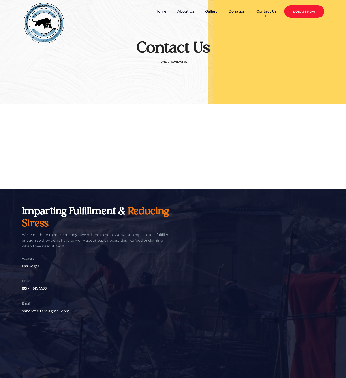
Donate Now (304, 11)
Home (163, 61)
